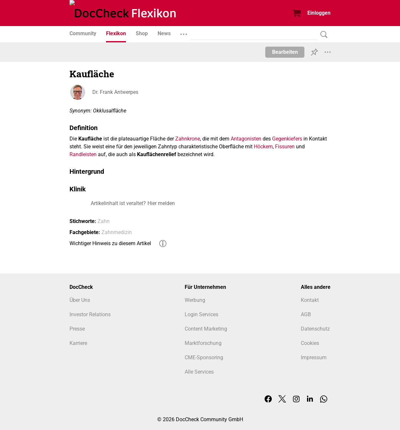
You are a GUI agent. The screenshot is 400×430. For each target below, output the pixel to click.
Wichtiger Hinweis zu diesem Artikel (110, 243)
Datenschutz (315, 329)
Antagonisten (246, 139)
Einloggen (319, 13)
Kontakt (310, 300)
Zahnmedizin (116, 232)
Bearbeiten (285, 52)
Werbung (195, 300)
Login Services (201, 314)
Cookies (310, 343)
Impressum (314, 357)
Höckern (263, 146)
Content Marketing (206, 329)
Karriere (78, 343)
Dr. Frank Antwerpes (115, 92)
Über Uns (79, 300)
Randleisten (83, 154)
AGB (306, 314)
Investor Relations (90, 314)
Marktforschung (203, 343)
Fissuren (285, 146)
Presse (77, 329)
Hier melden (161, 203)
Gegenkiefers (287, 139)
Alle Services (199, 372)
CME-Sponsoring (204, 357)
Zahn (104, 221)
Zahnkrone (187, 139)
